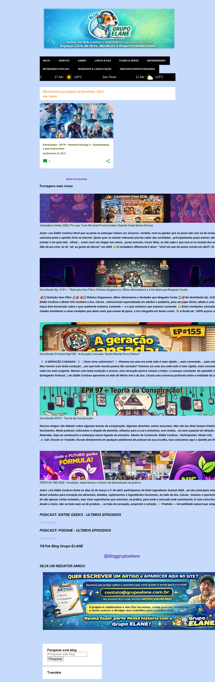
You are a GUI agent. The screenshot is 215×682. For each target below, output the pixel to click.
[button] (108, 161)
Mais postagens (76, 179)
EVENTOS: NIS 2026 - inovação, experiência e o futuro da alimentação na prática (90, 482)
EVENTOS (64, 60)
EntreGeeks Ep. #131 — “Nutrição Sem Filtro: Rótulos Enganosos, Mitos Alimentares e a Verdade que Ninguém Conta (113, 289)
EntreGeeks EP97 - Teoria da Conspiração (66, 418)
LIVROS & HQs (103, 60)
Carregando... (49, 522)
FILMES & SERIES (129, 60)
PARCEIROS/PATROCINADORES (137, 69)
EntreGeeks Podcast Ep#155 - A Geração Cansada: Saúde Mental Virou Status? (90, 354)
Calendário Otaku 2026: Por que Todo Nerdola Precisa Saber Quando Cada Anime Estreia (96, 225)
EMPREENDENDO (156, 60)
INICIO (46, 60)
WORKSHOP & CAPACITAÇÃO (94, 69)
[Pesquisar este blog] (67, 654)
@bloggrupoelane (122, 556)
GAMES (82, 60)
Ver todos (50, 96)
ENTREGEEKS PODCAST (56, 69)
